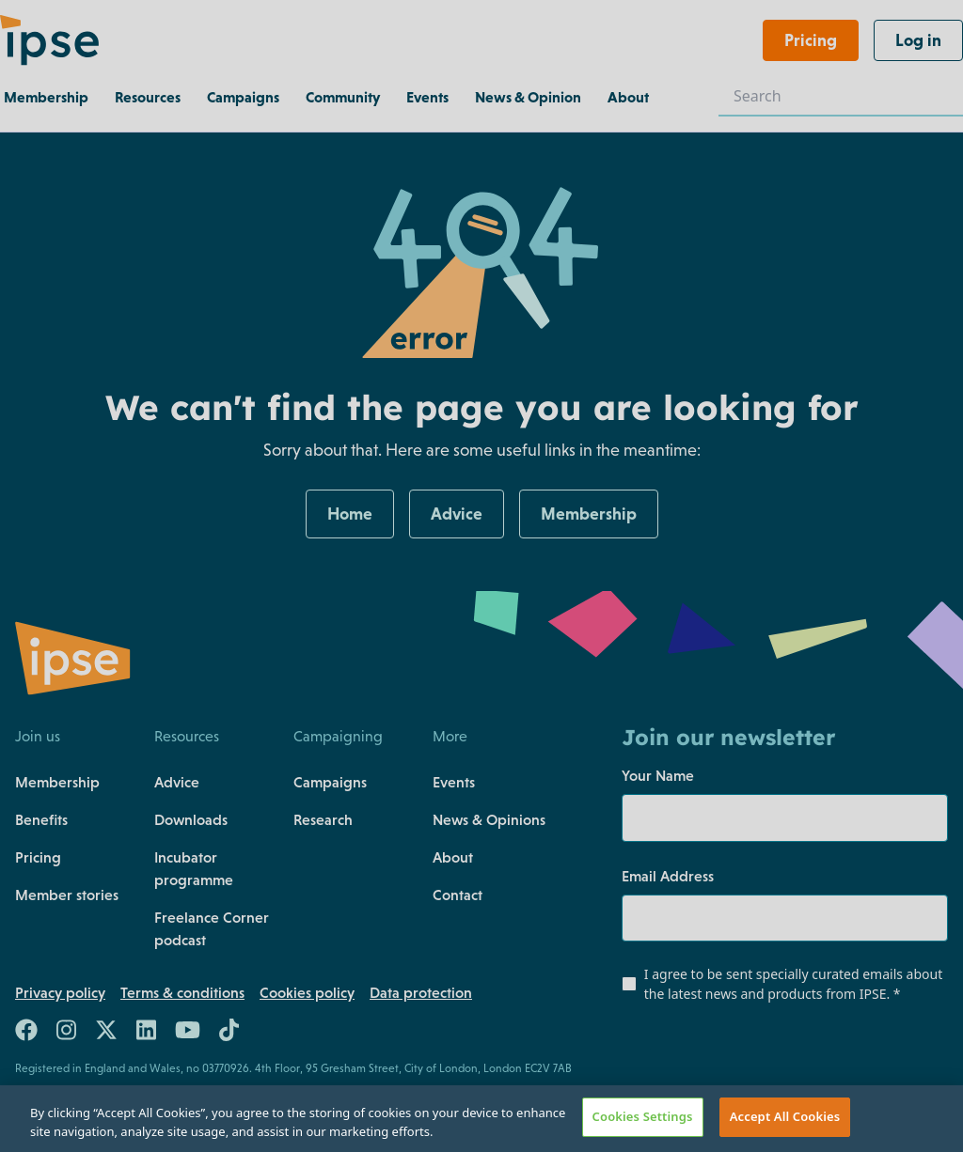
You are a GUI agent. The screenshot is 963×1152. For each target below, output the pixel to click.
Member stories (66, 894)
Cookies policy (307, 992)
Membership (57, 781)
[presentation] (736, 1055)
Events (454, 781)
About (453, 856)
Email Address (668, 875)
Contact (457, 894)
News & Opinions (489, 819)
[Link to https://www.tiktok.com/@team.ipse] (229, 1033)
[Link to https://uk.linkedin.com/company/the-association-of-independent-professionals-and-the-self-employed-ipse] (146, 1033)
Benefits (41, 819)
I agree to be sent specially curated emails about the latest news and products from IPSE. (793, 984)
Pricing (38, 856)
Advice (176, 781)
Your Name (658, 775)
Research (323, 819)
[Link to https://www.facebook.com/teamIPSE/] (26, 1033)
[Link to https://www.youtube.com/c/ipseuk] (187, 1033)
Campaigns (330, 781)
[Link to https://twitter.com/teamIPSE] (106, 1033)
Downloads (191, 819)
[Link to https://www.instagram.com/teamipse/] (66, 1033)
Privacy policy (60, 992)
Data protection (421, 992)
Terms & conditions (182, 992)
